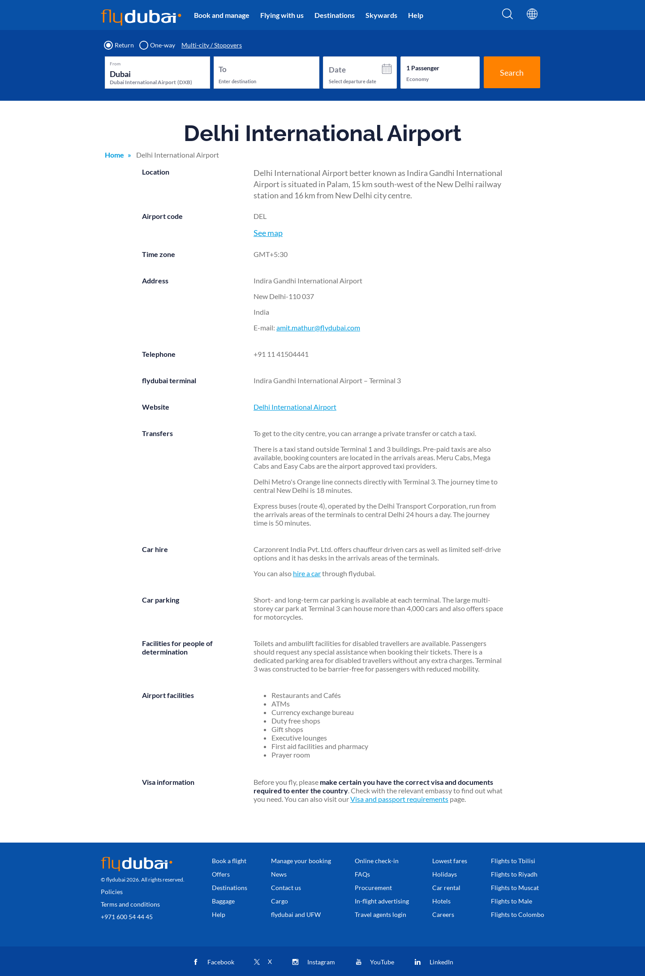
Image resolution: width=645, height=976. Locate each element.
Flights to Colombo (517, 914)
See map (268, 233)
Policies (112, 891)
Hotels (441, 901)
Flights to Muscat (515, 887)
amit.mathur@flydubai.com (318, 327)
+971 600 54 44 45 (127, 916)
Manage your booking (301, 861)
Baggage (223, 901)
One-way (157, 45)
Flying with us (282, 15)
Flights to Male (511, 901)
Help (415, 15)
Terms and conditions (130, 904)
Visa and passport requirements (399, 799)
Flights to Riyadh (514, 874)
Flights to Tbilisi (513, 861)
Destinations (334, 15)
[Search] (507, 16)
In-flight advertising (382, 901)
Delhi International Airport (295, 406)
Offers (221, 874)
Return (119, 45)
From (115, 63)
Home (114, 154)
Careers (443, 914)
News (279, 874)
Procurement (373, 887)
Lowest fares (449, 861)
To (223, 69)
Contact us (286, 887)
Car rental (446, 887)
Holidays (444, 874)
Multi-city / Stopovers (211, 45)
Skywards (381, 15)
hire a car (307, 573)
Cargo (279, 901)
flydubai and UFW (296, 914)
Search (512, 72)
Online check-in (377, 861)
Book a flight (229, 861)
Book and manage (221, 15)
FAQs (362, 874)
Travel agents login (380, 914)
